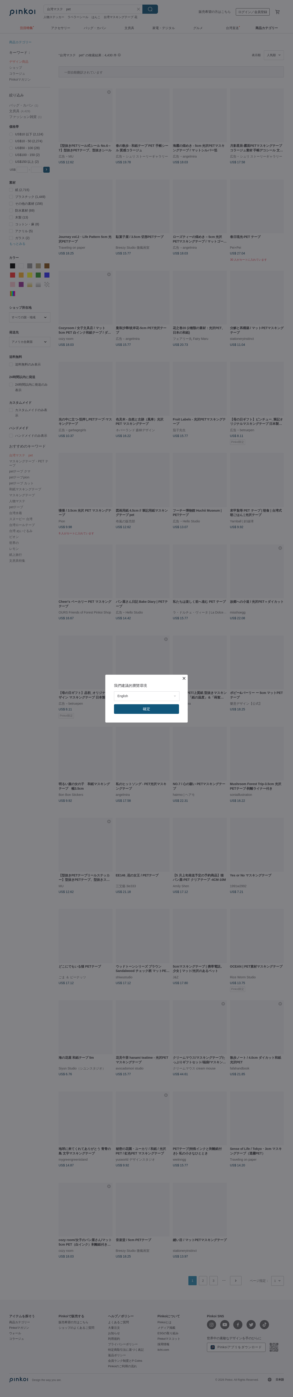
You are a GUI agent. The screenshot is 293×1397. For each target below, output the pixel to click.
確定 (146, 709)
